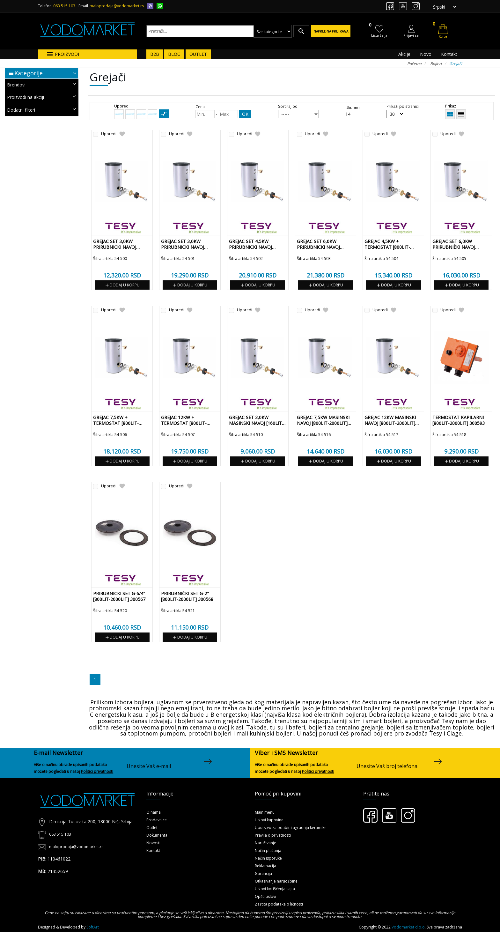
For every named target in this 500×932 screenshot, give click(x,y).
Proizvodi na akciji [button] (41, 96)
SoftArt (92, 927)
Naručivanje (265, 843)
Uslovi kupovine (269, 820)
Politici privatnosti (97, 771)
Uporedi (108, 134)
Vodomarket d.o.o (408, 927)
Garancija (263, 873)
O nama (153, 812)
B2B (154, 54)
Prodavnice (156, 820)
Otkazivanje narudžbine (276, 881)
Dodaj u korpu (122, 285)
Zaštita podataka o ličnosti (279, 904)
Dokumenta (156, 835)
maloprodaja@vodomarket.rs (117, 6)
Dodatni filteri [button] (41, 109)
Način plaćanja (268, 850)
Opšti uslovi (265, 896)
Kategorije (28, 73)
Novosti (153, 843)
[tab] (41, 85)
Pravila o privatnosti (273, 835)
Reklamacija (265, 866)
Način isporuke (268, 858)
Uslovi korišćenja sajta (275, 888)
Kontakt (449, 54)
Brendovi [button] (41, 84)
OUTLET (198, 54)
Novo (425, 54)
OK (245, 114)
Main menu (265, 812)
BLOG (174, 54)
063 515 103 (64, 6)
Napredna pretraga (330, 31)
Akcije (404, 54)
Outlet (152, 827)
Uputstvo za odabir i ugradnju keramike (291, 827)
